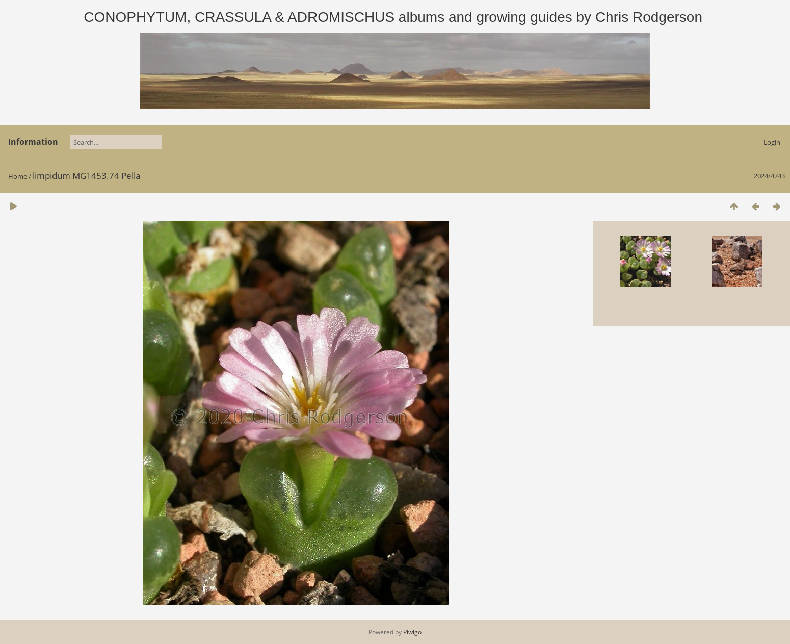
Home (17, 176)
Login (771, 142)
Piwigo (412, 632)
